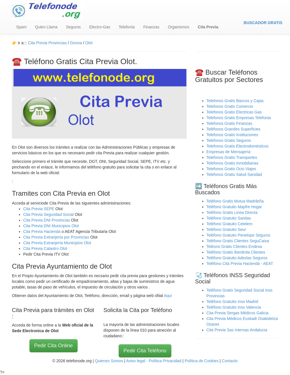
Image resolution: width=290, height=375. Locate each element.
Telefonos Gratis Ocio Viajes (231, 169)
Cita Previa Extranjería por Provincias (56, 237)
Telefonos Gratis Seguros (228, 140)
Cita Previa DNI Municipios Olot (51, 226)
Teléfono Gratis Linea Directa (232, 212)
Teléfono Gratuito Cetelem (229, 224)
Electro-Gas (99, 27)
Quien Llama (46, 27)
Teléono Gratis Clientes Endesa (234, 246)
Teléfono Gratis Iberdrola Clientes (235, 252)
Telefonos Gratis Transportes (231, 157)
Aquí (168, 295)
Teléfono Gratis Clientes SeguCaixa (237, 241)
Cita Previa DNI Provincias (47, 220)
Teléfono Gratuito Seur (226, 229)
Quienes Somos (109, 361)
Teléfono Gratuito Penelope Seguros (238, 235)
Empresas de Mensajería (228, 151)
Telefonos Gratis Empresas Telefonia (238, 117)
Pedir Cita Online (53, 345)
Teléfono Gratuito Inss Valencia (233, 307)
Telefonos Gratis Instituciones (232, 134)
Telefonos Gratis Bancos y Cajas (235, 100)
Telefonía (127, 27)
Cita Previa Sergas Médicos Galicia (237, 313)
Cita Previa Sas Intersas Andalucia (236, 330)
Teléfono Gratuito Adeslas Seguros (237, 258)
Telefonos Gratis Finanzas (229, 123)
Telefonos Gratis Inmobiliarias (232, 163)
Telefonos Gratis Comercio (229, 106)
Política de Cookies (202, 361)
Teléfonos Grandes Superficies (233, 129)
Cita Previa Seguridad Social (49, 214)
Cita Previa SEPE (38, 209)
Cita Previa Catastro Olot (45, 248)
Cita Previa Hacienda (42, 231)
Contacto (230, 361)
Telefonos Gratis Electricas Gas (234, 112)
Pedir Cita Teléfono (145, 350)
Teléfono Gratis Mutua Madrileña (235, 201)
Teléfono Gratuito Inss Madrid (232, 301)
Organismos (178, 27)
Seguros (73, 27)
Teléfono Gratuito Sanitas (228, 218)
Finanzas (151, 27)
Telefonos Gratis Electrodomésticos (237, 146)
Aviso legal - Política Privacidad (153, 361)
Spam (21, 27)
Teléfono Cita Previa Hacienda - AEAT (239, 263)
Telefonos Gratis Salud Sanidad (234, 174)
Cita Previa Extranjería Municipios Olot (57, 243)
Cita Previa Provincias (47, 43)
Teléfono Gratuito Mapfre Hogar (234, 207)
